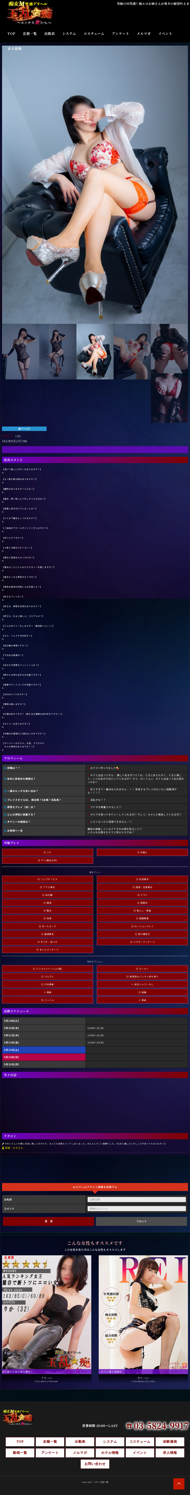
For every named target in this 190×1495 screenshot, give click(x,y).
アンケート (120, 33)
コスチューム (93, 33)
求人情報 (14, 48)
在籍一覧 (30, 33)
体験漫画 (170, 1441)
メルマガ (144, 33)
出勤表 (49, 33)
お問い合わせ (95, 1464)
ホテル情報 (110, 1453)
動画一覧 (20, 1453)
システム (69, 33)
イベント (165, 33)
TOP (11, 33)
